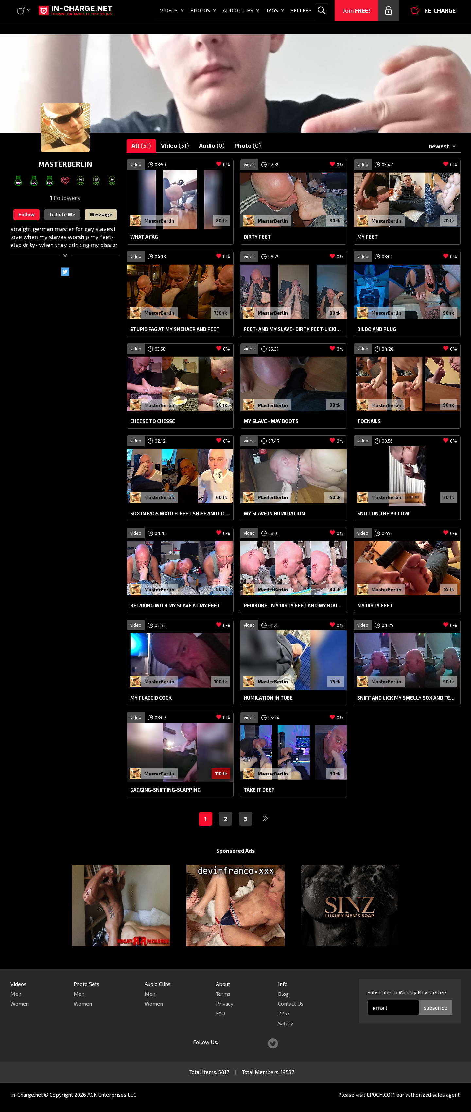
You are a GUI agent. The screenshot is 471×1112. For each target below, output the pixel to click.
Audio (212, 145)
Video (175, 145)
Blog (283, 994)
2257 (283, 1013)
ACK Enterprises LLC (111, 1094)
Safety (285, 1023)
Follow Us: (205, 1042)
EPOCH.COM (381, 1094)
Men (15, 994)
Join (356, 10)
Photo (248, 145)
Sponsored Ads (235, 851)
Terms (223, 994)
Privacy (224, 1003)
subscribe (435, 1007)
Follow (26, 214)
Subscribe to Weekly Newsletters (407, 992)
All (141, 145)
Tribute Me (62, 214)
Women (19, 1003)
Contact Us (291, 1003)
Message (101, 214)
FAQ (220, 1013)
